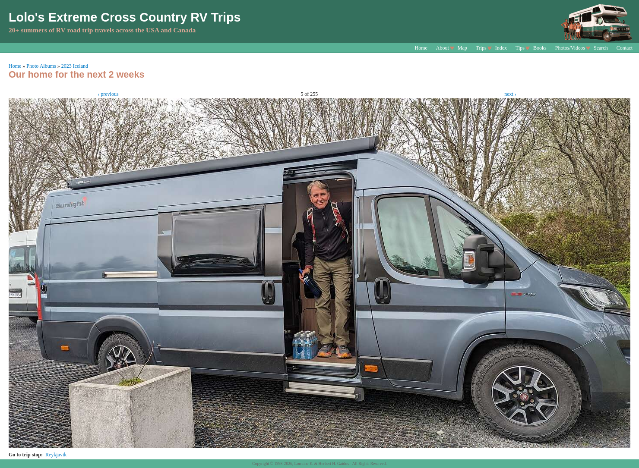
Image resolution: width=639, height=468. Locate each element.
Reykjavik (55, 455)
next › (510, 94)
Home (421, 48)
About (442, 48)
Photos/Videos (570, 48)
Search (601, 48)
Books (540, 48)
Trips (481, 48)
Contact (625, 48)
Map (462, 48)
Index (501, 48)
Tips (520, 48)
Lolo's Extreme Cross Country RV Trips (125, 17)
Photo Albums (41, 66)
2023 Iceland (74, 66)
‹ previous (108, 94)
